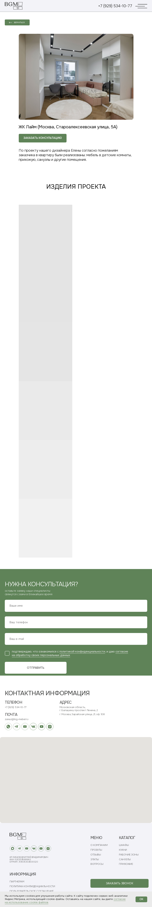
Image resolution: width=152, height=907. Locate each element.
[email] (76, 639)
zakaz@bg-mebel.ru (16, 719)
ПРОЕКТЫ (96, 849)
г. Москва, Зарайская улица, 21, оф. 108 (82, 714)
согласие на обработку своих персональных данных (70, 653)
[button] (119, 883)
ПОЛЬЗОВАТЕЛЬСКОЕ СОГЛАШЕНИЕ (32, 891)
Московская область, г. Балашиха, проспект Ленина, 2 (78, 709)
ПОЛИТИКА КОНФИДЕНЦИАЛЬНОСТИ (32, 886)
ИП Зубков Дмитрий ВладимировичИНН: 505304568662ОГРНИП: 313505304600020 (29, 859)
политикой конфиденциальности (82, 651)
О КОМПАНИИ (98, 845)
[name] (76, 606)
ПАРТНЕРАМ (17, 881)
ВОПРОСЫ (96, 864)
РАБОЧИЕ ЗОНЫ (128, 854)
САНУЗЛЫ (125, 859)
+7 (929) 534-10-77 (115, 6)
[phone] (76, 622)
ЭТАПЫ (94, 859)
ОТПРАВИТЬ (35, 668)
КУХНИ (123, 849)
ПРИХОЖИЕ (126, 864)
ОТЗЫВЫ (95, 854)
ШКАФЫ (124, 845)
